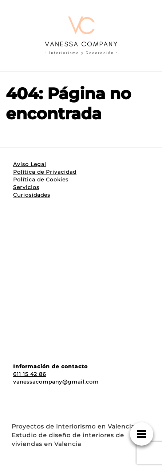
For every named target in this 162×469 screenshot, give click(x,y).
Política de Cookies (40, 179)
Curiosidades (31, 195)
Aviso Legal (29, 164)
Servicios (26, 187)
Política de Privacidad (44, 172)
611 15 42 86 (29, 374)
